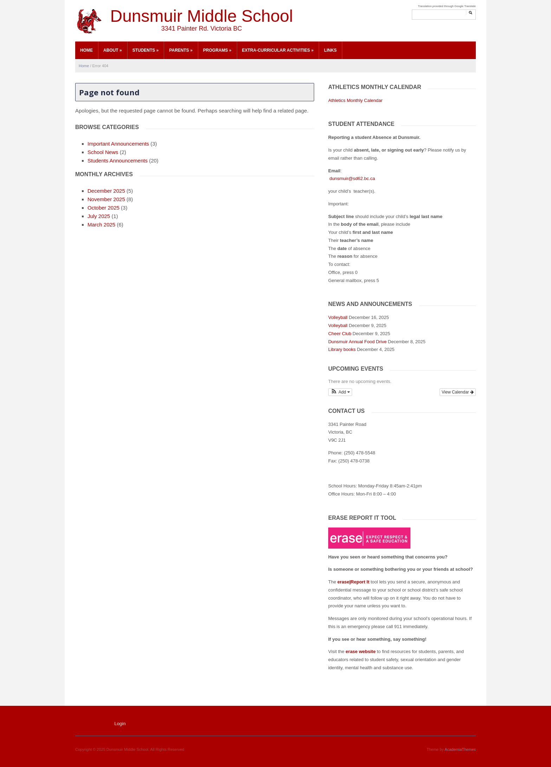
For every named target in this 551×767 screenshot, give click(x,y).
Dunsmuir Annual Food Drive (357, 341)
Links (330, 50)
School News (102, 152)
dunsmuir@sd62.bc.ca (351, 178)
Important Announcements (118, 144)
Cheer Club (339, 333)
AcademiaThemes (460, 749)
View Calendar (458, 392)
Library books (342, 349)
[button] (340, 392)
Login (120, 723)
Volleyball (338, 317)
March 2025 (101, 225)
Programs (217, 50)
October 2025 (103, 208)
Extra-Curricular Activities (278, 50)
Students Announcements (117, 161)
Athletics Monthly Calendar (355, 100)
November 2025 (106, 199)
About (112, 50)
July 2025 (98, 216)
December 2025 (106, 191)
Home (86, 50)
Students (145, 50)
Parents (180, 50)
